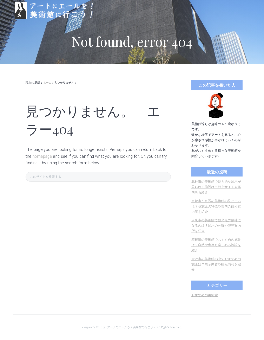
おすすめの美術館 (204, 295)
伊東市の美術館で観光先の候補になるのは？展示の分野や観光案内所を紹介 (216, 225)
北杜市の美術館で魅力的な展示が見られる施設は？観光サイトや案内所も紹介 (216, 187)
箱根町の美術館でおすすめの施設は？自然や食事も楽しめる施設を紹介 (216, 245)
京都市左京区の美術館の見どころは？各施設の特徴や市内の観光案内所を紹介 (216, 206)
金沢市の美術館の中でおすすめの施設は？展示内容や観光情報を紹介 (216, 264)
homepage (42, 156)
